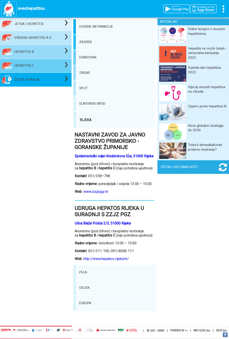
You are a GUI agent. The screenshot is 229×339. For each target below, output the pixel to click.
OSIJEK (84, 288)
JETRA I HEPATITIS (29, 24)
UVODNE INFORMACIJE (96, 27)
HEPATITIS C (24, 66)
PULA (83, 272)
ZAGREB (85, 42)
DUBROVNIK (88, 57)
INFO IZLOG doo (202, 330)
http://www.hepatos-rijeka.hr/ (106, 259)
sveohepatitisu (31, 8)
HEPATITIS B (24, 52)
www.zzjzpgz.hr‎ (95, 191)
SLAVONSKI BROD (92, 104)
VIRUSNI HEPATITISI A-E (33, 38)
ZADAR (84, 73)
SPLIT (83, 88)
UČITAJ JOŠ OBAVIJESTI (179, 167)
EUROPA (85, 303)
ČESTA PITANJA (26, 80)
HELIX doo (221, 330)
